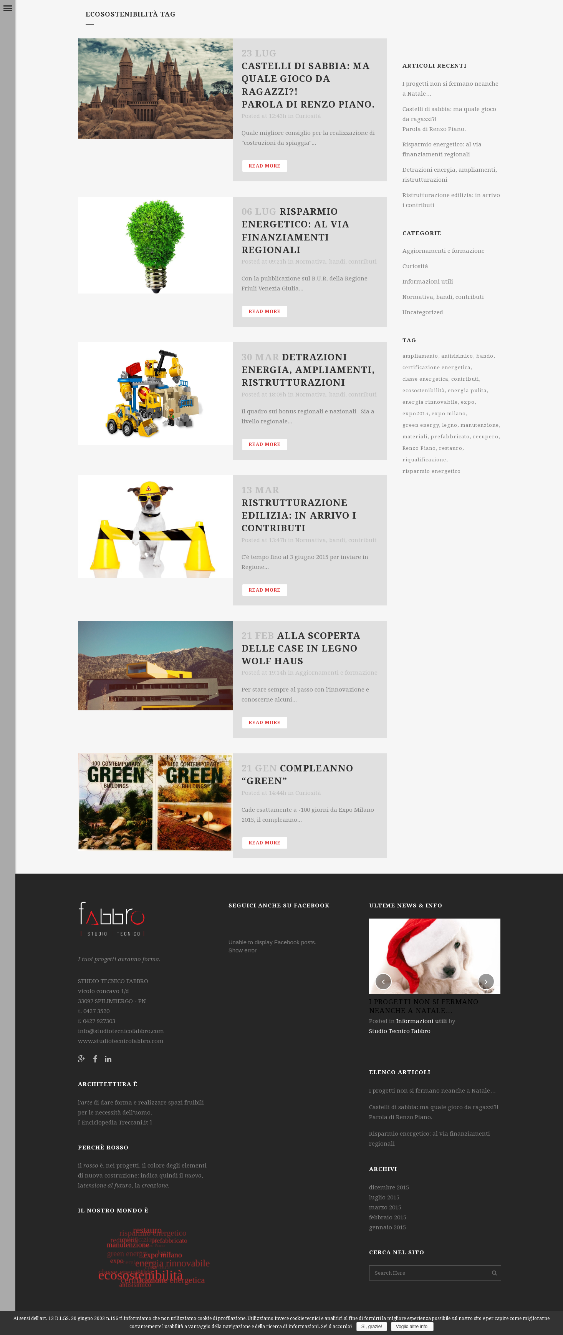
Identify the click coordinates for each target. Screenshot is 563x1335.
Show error (243, 950)
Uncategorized (422, 312)
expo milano (449, 413)
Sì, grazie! (371, 1326)
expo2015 (415, 413)
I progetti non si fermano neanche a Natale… (432, 1090)
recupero (485, 436)
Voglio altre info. (412, 1326)
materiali (414, 436)
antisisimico (457, 356)
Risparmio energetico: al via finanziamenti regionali (429, 1138)
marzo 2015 (385, 1207)
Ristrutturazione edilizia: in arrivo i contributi (299, 516)
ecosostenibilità (423, 390)
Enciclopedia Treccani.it (114, 1122)
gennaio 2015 (387, 1227)
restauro (450, 448)
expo (468, 402)
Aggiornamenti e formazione (336, 672)
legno (449, 425)
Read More (265, 166)
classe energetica (425, 379)
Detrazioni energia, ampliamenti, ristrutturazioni (308, 370)
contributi (465, 379)
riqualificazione (424, 460)
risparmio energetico (431, 471)
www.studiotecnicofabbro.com (121, 1041)
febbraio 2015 (387, 1217)
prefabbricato (450, 436)
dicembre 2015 (389, 1187)
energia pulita (467, 390)
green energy (420, 425)
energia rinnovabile (430, 402)
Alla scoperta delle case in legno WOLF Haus (301, 648)
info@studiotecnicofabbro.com (121, 1031)
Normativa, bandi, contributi (336, 261)
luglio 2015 (384, 1197)
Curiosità (308, 116)
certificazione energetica (436, 367)
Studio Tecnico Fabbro (400, 1031)
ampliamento (420, 356)
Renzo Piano (419, 448)
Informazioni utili (427, 281)
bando (484, 356)
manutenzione (479, 425)
